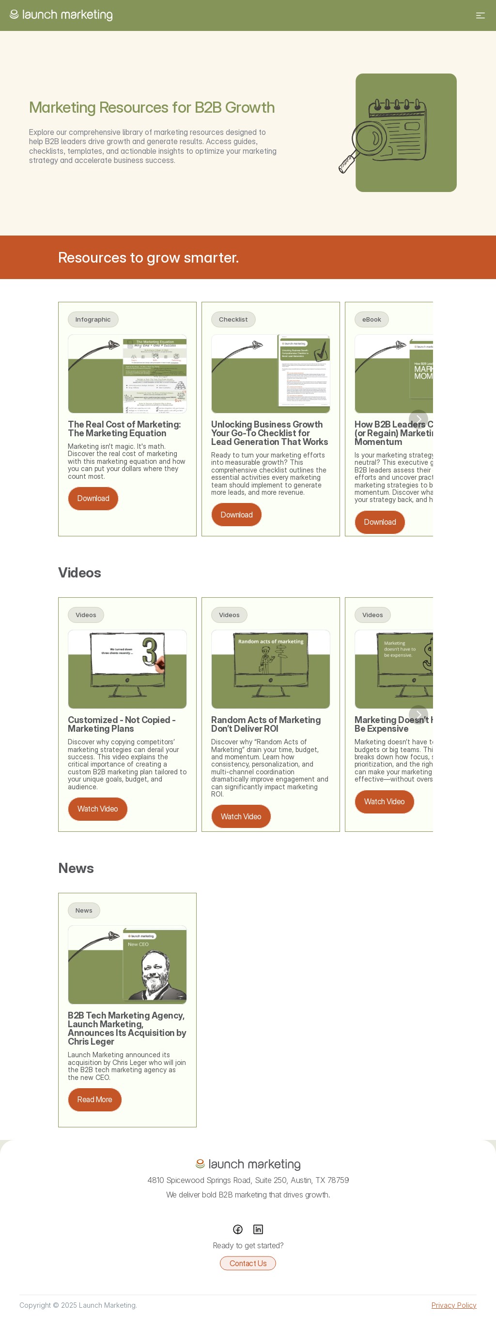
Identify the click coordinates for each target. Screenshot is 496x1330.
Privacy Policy (454, 1305)
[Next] (418, 419)
